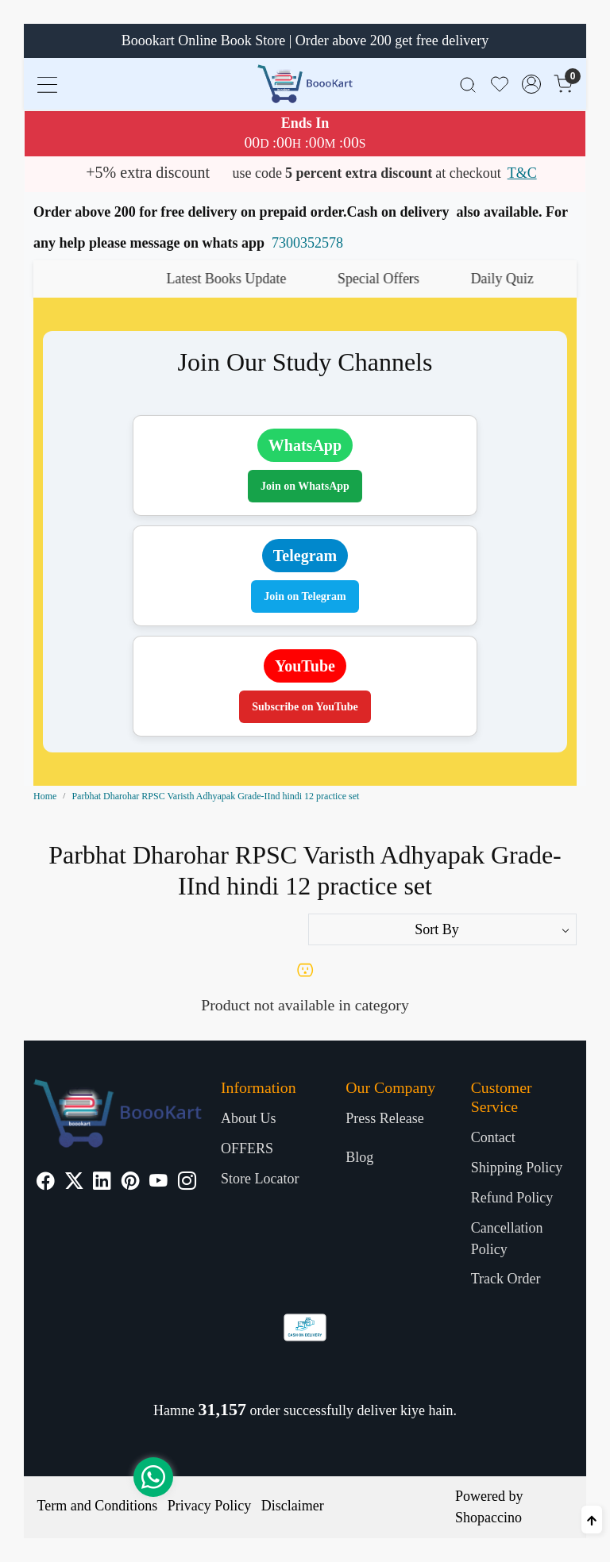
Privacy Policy (210, 1506)
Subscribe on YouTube (305, 707)
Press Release (384, 1118)
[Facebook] (45, 1183)
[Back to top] (591, 1519)
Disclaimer (292, 1506)
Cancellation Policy (507, 1238)
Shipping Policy (517, 1167)
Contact (493, 1137)
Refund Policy (512, 1198)
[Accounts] (531, 84)
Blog (359, 1157)
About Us (248, 1118)
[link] (468, 83)
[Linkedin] (102, 1183)
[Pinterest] (130, 1183)
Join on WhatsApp (305, 486)
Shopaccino (488, 1517)
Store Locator (260, 1179)
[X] (74, 1183)
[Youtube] (158, 1183)
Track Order (506, 1279)
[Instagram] (187, 1183)
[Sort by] (442, 929)
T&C (522, 173)
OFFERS (247, 1148)
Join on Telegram (305, 596)
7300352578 (307, 243)
